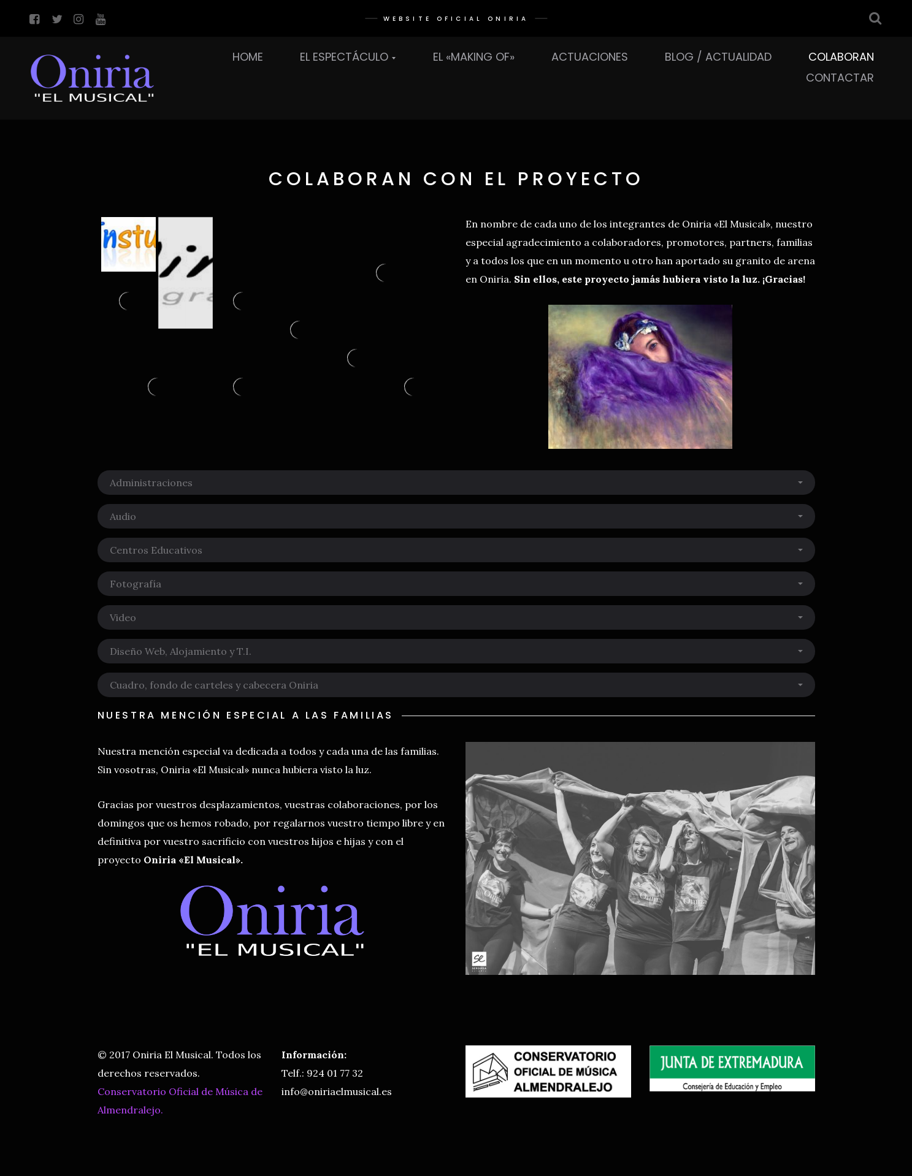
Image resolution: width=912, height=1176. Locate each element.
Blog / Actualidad (718, 56)
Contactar (840, 77)
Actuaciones (589, 56)
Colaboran (841, 56)
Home (247, 56)
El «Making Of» (474, 56)
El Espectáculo (344, 56)
